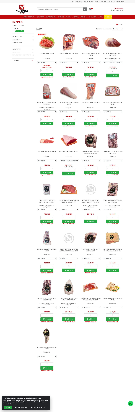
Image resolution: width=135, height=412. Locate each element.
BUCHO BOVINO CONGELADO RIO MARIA (112, 299)
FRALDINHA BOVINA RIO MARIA (47, 151)
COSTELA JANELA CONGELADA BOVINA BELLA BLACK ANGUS (112, 250)
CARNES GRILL (16, 52)
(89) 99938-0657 (117, 10)
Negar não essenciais (20, 407)
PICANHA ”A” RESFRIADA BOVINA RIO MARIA (46, 103)
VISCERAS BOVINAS (17, 42)
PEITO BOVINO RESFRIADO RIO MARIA (91, 54)
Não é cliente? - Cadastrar (97, 1)
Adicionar (47, 74)
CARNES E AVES (17, 36)
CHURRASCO (16, 49)
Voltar (119, 25)
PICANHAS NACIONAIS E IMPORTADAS (22, 55)
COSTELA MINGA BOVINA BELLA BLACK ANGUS (112, 201)
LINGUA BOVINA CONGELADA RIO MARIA (68, 103)
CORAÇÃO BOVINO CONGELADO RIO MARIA (112, 54)
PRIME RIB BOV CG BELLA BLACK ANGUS (46, 348)
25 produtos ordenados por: (104, 29)
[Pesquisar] (85, 9)
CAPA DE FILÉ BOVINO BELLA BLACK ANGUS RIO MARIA (47, 201)
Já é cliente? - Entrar (79, 1)
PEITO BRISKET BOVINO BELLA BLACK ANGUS (91, 250)
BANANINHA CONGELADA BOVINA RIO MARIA (112, 152)
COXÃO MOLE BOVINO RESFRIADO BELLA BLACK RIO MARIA (91, 299)
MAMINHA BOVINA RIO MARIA (90, 102)
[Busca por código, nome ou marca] (60, 9)
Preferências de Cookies (38, 407)
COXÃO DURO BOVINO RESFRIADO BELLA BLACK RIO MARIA (69, 201)
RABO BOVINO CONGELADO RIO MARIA (112, 103)
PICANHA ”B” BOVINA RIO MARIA (68, 151)
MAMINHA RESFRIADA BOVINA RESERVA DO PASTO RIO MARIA (69, 250)
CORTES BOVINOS (17, 39)
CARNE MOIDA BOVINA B (47, 53)
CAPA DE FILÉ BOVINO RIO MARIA (68, 53)
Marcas (23, 60)
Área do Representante (116, 1)
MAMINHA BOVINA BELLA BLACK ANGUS (46, 250)
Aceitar (8, 407)
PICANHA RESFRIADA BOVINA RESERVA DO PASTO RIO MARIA (91, 201)
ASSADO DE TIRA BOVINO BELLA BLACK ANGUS (47, 299)
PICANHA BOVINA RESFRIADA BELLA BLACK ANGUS (68, 299)
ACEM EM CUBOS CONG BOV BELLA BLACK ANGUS (90, 152)
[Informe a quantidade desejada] (46, 70)
